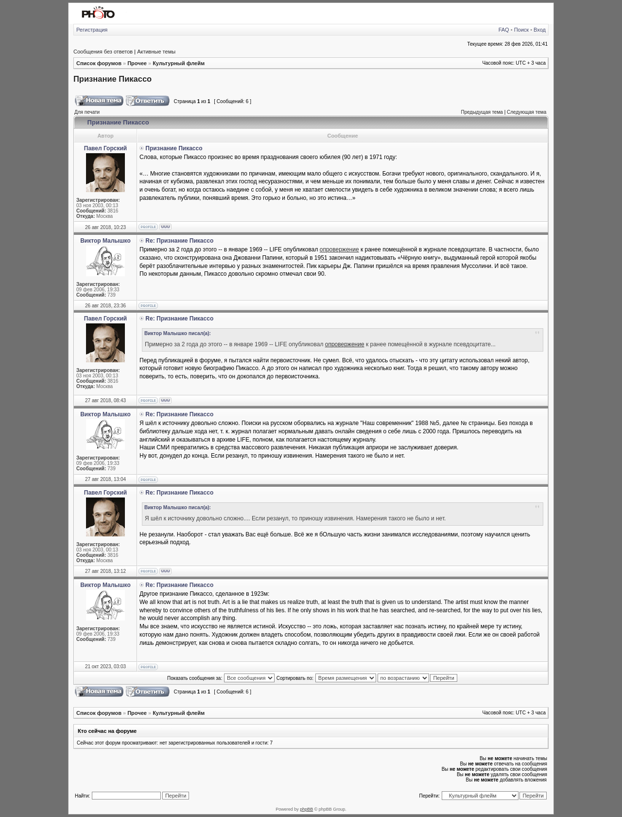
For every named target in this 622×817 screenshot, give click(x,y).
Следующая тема (526, 112)
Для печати (87, 112)
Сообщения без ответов (103, 51)
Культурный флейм (179, 63)
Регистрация (91, 30)
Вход (540, 30)
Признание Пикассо (112, 78)
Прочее (137, 63)
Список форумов (98, 63)
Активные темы (156, 51)
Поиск (521, 30)
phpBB (306, 809)
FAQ (504, 30)
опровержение (339, 249)
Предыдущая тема (481, 112)
